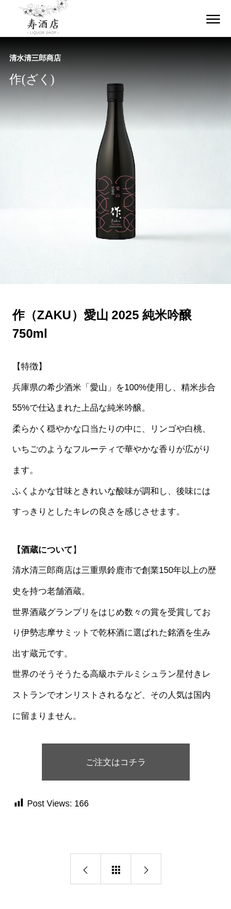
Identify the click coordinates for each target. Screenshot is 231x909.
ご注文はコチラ (116, 762)
